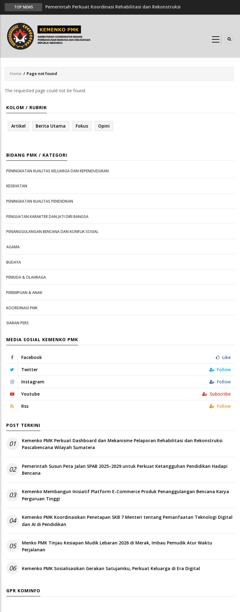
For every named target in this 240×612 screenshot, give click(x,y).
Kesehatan (16, 186)
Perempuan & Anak (24, 292)
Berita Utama (51, 126)
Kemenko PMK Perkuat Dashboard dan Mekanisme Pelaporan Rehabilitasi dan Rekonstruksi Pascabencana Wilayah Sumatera (122, 444)
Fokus (82, 126)
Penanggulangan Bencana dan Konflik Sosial (52, 231)
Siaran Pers (17, 323)
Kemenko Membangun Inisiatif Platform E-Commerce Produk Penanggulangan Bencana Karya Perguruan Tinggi (125, 494)
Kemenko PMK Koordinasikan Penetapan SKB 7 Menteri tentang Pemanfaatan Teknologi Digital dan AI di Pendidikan (127, 520)
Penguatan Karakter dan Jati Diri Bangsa (47, 216)
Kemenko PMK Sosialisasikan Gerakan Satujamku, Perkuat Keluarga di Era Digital (111, 568)
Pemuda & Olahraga (26, 277)
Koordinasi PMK (22, 308)
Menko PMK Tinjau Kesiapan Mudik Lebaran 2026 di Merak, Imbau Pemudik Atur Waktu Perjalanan (117, 546)
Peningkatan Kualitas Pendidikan (39, 201)
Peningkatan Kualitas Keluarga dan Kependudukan (57, 171)
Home (16, 73)
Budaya (13, 262)
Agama (13, 247)
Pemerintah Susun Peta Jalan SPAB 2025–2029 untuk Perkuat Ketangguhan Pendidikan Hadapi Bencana (125, 469)
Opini (104, 126)
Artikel (18, 126)
